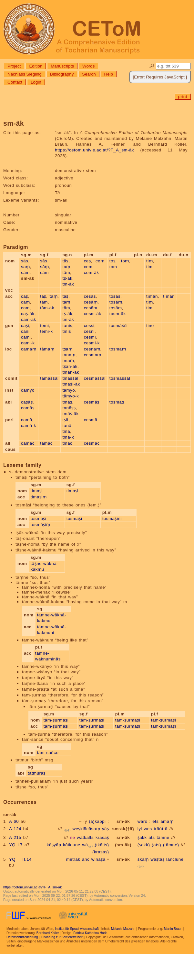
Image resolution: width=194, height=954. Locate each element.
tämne (163, 837)
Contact (14, 82)
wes (148, 828)
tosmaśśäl (119, 378)
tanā (66, 425)
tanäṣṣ (69, 407)
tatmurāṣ (37, 773)
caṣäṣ (27, 402)
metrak (73, 859)
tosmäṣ (116, 402)
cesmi (90, 337)
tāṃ (54, 296)
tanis (67, 325)
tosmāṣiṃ (40, 524)
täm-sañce (48, 752)
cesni (89, 331)
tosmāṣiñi (112, 518)
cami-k (28, 343)
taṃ (66, 266)
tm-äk (68, 284)
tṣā (65, 419)
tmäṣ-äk (70, 413)
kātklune (71, 844)
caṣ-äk (28, 313)
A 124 (15, 828)
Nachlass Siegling (24, 74)
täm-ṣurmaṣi (56, 720)
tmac (67, 443)
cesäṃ (91, 302)
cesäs (90, 296)
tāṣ (43, 296)
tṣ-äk (67, 278)
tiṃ (149, 261)
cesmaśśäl (95, 378)
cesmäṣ (91, 402)
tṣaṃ (67, 349)
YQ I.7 (16, 844)
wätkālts (85, 837)
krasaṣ (102, 837)
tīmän (152, 296)
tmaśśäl (70, 378)
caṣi (25, 325)
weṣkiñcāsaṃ (86, 828)
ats (151, 837)
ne (72, 837)
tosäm (115, 307)
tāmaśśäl (49, 378)
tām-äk (47, 307)
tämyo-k (70, 396)
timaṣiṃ (39, 497)
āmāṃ (166, 821)
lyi (140, 828)
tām (44, 302)
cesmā (90, 419)
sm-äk (123, 821)
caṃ (25, 302)
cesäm (90, 307)
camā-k (28, 425)
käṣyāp (54, 844)
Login (36, 82)
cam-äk (28, 319)
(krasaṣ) (100, 852)
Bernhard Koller (47, 933)
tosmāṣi (38, 518)
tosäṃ (115, 302)
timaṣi (37, 490)
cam (25, 307)
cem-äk (91, 272)
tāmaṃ (47, 349)
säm (25, 272)
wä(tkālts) (95, 844)
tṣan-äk (69, 366)
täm (66, 272)
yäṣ (105, 828)
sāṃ (44, 266)
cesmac (92, 443)
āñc (85, 859)
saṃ (25, 266)
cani (25, 331)
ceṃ (100, 261)
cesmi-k (92, 343)
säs (24, 261)
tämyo (68, 390)
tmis (66, 331)
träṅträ (161, 828)
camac (28, 443)
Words (88, 66)
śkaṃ (143, 859)
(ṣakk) (144, 844)
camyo (28, 390)
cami (26, 337)
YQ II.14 (20, 859)
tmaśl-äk (71, 384)
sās (43, 261)
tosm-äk (117, 313)
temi (44, 325)
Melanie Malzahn (123, 929)
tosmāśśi (118, 325)
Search (89, 74)
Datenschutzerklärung (22, 937)
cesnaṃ (92, 349)
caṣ (24, 296)
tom (113, 266)
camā (26, 419)
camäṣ (27, 407)
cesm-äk (92, 313)
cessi (89, 325)
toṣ (112, 261)
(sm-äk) (123, 844)
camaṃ (28, 349)
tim (149, 266)
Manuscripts (62, 66)
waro (143, 821)
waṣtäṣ (157, 859)
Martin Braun (173, 929)
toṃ (125, 261)
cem (88, 266)
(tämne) (171, 844)
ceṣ (87, 261)
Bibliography (62, 74)
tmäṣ (67, 402)
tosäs (114, 296)
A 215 (15, 837)
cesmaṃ (92, 354)
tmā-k (68, 437)
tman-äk (70, 372)
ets (155, 821)
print (182, 96)
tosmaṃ (117, 349)
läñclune (175, 859)
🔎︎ (152, 66)
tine (150, 325)
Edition (35, 66)
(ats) (156, 844)
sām (44, 272)
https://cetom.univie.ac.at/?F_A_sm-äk (94, 150)
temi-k (46, 331)
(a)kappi (97, 821)
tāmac (46, 443)
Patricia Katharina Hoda (90, 933)
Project (14, 66)
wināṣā (98, 859)
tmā (66, 431)
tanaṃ (68, 354)
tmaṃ (68, 360)
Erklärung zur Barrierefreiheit (62, 937)
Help (108, 74)
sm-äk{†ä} (123, 828)
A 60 (14, 821)
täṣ (65, 261)
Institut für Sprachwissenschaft (77, 929)
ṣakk (142, 837)
